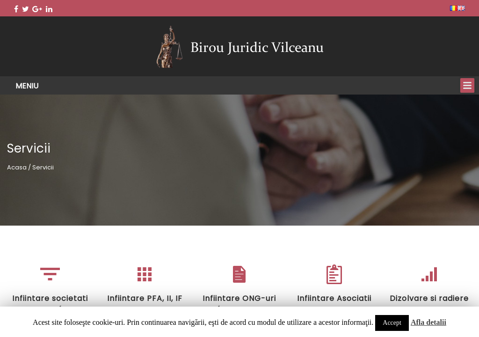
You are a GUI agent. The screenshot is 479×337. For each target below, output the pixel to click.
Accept (392, 322)
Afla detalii (428, 322)
